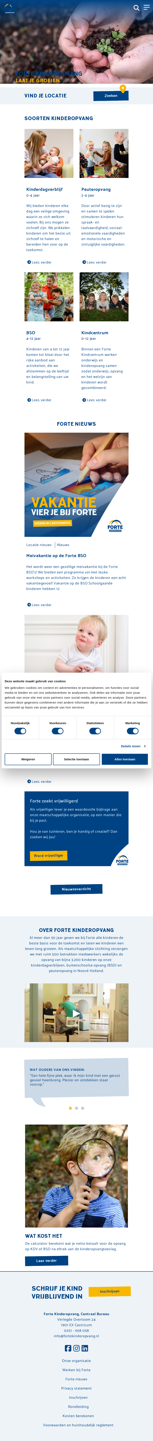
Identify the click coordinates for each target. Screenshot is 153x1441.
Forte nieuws (76, 1379)
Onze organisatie (76, 1361)
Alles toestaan (124, 759)
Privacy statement (76, 1388)
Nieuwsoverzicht (76, 889)
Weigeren (28, 759)
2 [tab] (76, 1109)
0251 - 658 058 (76, 1331)
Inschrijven (110, 1291)
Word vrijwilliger (49, 855)
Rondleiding (78, 1407)
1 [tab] (70, 1109)
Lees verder (39, 262)
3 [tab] (83, 1109)
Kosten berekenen (78, 1416)
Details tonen (130, 746)
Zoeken (115, 95)
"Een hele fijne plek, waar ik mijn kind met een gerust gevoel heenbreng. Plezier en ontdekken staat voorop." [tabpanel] (75, 1081)
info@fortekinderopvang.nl (76, 1336)
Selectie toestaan (76, 759)
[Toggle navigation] (146, 7)
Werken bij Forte (76, 1370)
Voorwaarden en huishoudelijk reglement (78, 1425)
